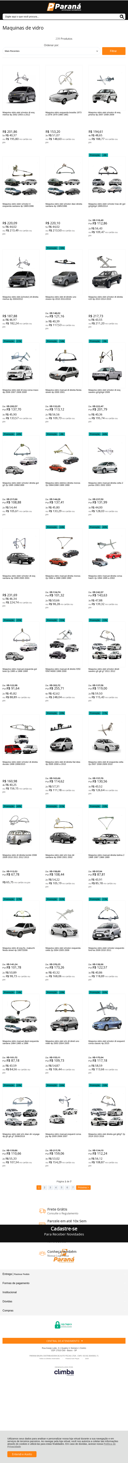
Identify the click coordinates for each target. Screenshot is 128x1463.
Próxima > (83, 1256)
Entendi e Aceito (22, 1454)
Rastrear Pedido (21, 1343)
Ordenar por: (51, 45)
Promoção (95, 162)
